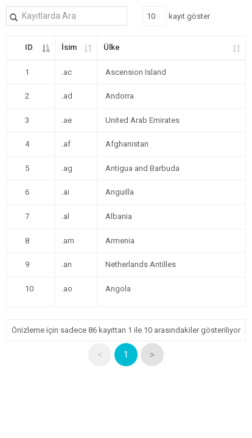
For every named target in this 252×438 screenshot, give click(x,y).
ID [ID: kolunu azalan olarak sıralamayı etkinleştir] (29, 47)
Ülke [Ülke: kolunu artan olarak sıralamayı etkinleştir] (111, 47)
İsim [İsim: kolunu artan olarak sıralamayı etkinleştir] (69, 47)
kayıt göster (176, 16)
